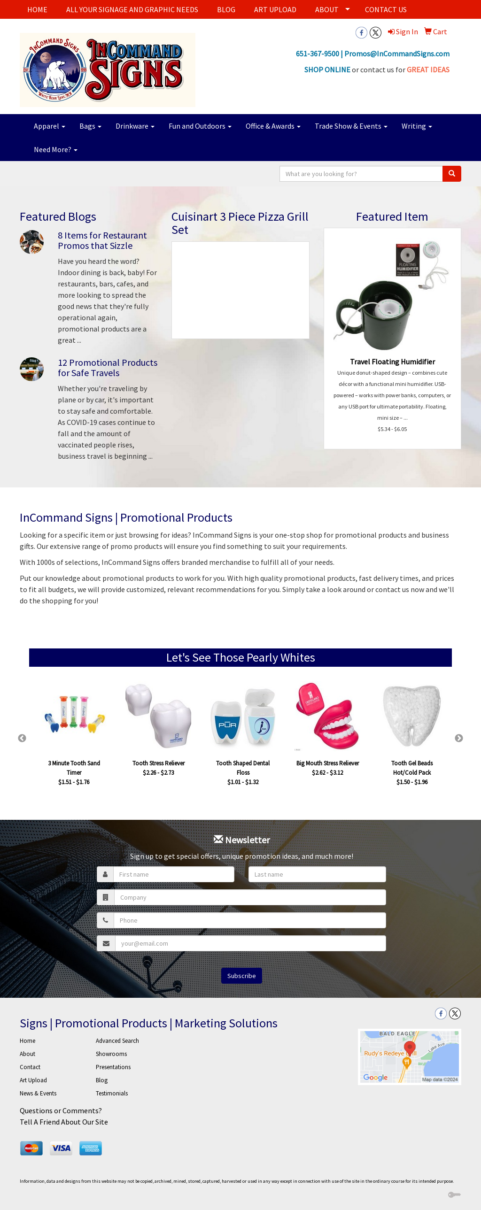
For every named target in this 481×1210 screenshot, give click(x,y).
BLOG (226, 9)
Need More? (56, 149)
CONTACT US (386, 9)
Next (459, 738)
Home (27, 1041)
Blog (102, 1080)
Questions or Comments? (61, 1110)
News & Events (38, 1093)
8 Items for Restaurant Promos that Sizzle (102, 240)
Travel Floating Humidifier (392, 361)
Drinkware (135, 126)
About (27, 1054)
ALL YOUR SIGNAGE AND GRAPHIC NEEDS (132, 9)
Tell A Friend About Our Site (64, 1121)
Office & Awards (273, 126)
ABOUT (327, 9)
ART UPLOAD (275, 9)
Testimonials (112, 1093)
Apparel (49, 126)
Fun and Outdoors (200, 126)
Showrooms (111, 1054)
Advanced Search (117, 1041)
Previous (22, 738)
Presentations (113, 1067)
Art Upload (33, 1080)
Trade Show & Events (351, 126)
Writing (417, 126)
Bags (90, 126)
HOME (37, 9)
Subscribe (241, 975)
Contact (30, 1067)
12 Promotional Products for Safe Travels (107, 367)
